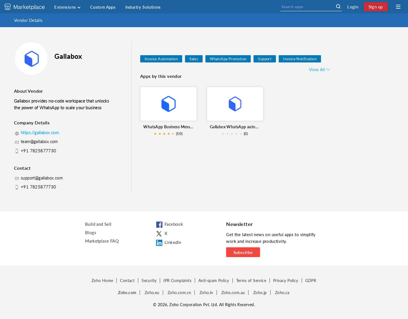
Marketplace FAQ (102, 240)
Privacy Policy (285, 280)
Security (149, 280)
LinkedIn (168, 243)
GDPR (310, 280)
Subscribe (243, 252)
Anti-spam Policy (213, 280)
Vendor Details (28, 20)
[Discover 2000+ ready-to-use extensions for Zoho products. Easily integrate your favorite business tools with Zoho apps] (28, 6)
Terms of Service (251, 280)
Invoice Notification (299, 59)
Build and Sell (98, 224)
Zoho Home (102, 280)
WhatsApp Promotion (228, 59)
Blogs (90, 232)
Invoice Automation (161, 59)
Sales (193, 59)
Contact (127, 280)
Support (264, 59)
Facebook (169, 225)
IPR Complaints (177, 280)
